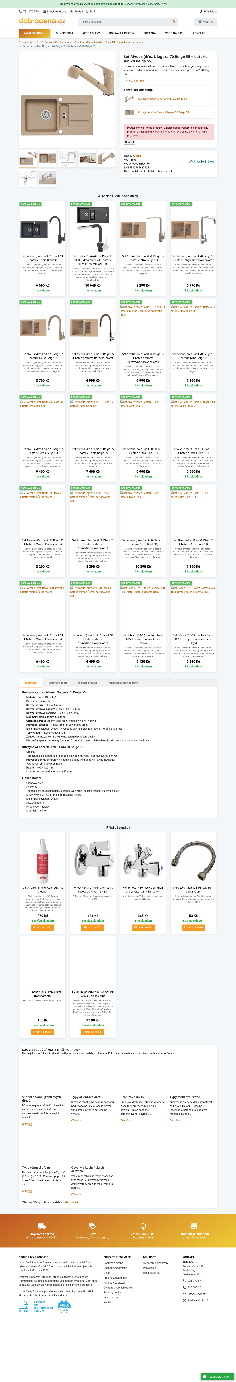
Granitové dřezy (132, 1097)
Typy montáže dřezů (185, 1097)
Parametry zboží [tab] (57, 682)
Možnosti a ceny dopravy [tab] (123, 682)
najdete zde (161, 4)
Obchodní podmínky (115, 1267)
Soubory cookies (113, 1292)
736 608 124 (195, 1287)
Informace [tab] (30, 682)
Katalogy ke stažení (115, 1282)
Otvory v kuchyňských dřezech (87, 1169)
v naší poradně (69, 1202)
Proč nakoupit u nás (115, 1277)
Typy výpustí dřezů (36, 1167)
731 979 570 (31, 11)
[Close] (231, 4)
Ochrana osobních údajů (118, 1287)
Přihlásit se (149, 1267)
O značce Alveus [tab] (88, 682)
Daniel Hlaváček (37, 1365)
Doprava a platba (121, 33)
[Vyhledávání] (128, 22)
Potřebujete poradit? (217, 1377)
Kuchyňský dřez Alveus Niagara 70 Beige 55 (163, 112)
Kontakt (199, 33)
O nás (107, 1272)
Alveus (137, 155)
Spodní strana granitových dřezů (41, 1098)
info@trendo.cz (56, 11)
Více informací (136, 80)
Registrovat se (151, 1272)
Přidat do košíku (42, 927)
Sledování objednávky (155, 1263)
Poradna (149, 33)
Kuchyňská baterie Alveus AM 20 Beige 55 (162, 98)
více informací (140, 1329)
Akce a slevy (91, 33)
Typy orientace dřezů (87, 1097)
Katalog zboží (34, 33)
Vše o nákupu (174, 33)
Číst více (27, 1123)
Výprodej (64, 33)
